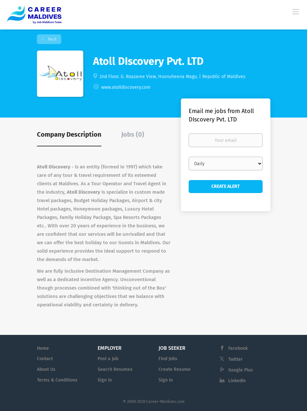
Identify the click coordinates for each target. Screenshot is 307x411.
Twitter (235, 359)
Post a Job (108, 358)
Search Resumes (115, 369)
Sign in (105, 380)
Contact (45, 358)
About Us (46, 369)
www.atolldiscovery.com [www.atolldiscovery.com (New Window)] (125, 87)
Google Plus (240, 370)
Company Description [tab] (69, 134)
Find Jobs (168, 358)
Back (51, 39)
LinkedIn (237, 380)
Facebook (238, 348)
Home (43, 348)
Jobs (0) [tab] (132, 134)
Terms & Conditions (57, 380)
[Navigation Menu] (295, 11)
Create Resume (175, 369)
